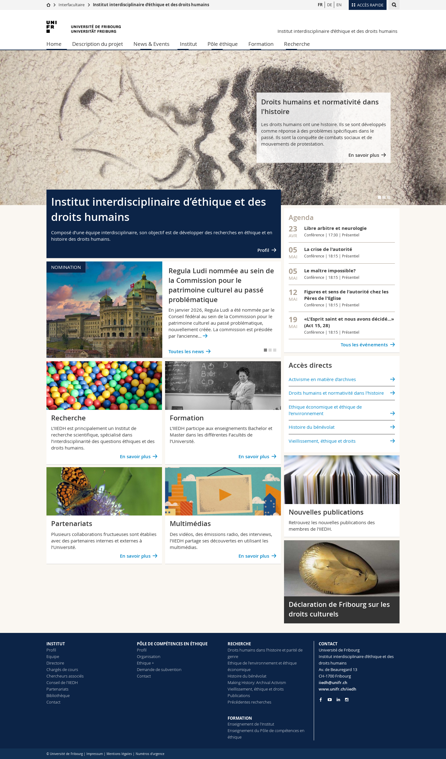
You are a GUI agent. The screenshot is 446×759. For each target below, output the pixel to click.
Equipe (52, 656)
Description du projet (97, 43)
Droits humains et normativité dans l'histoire (336, 393)
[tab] (379, 197)
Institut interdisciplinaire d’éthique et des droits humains (151, 4)
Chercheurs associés (65, 676)
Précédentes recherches (249, 702)
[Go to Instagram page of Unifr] (346, 700)
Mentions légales (119, 754)
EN (339, 4)
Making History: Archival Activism (257, 682)
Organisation (148, 656)
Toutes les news (186, 351)
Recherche (297, 43)
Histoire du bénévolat (311, 427)
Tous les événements (364, 344)
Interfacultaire (72, 4)
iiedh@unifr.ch (333, 682)
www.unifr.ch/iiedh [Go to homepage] (337, 689)
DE (329, 4)
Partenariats (57, 689)
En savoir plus (363, 155)
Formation (260, 43)
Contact (53, 702)
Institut (188, 43)
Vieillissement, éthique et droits (322, 441)
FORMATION (240, 718)
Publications (239, 695)
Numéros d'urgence (150, 754)
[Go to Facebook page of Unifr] (321, 699)
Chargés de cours (62, 669)
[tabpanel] (223, 127)
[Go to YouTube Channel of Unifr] (330, 700)
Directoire (55, 663)
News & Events (151, 43)
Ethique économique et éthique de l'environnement (325, 410)
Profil (263, 250)
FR (320, 4)
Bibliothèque (58, 695)
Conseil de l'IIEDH (62, 682)
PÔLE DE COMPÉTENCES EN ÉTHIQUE (172, 644)
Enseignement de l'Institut (251, 724)
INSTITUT (55, 644)
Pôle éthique (223, 43)
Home (54, 43)
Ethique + (145, 663)
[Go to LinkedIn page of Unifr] (338, 700)
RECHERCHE (239, 644)
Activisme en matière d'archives (322, 379)
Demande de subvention (159, 669)
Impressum (94, 754)
